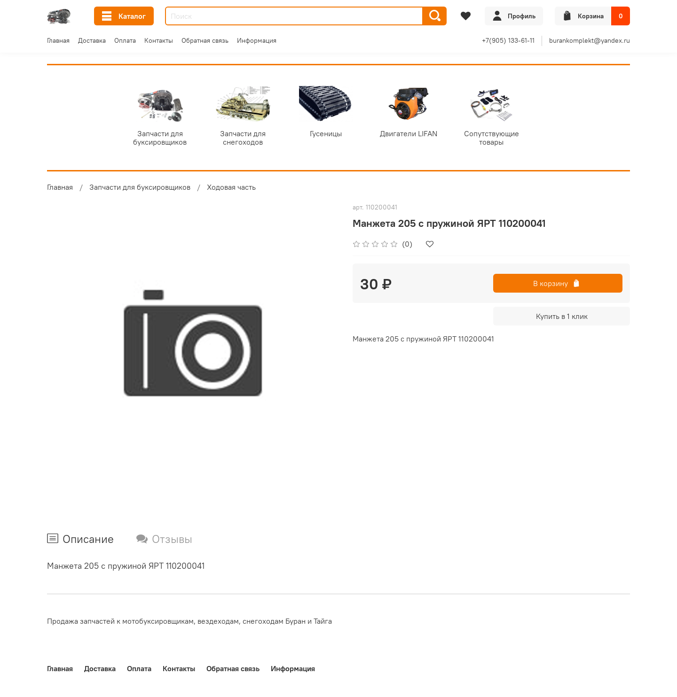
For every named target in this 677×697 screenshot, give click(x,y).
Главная (58, 40)
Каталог (124, 16)
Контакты (158, 40)
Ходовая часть (231, 188)
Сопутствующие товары (502, 138)
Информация (256, 40)
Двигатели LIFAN (418, 134)
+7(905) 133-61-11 (508, 40)
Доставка (92, 40)
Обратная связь (204, 40)
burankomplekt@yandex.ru (589, 40)
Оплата (125, 40)
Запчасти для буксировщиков (163, 138)
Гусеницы (333, 134)
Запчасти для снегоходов (248, 138)
